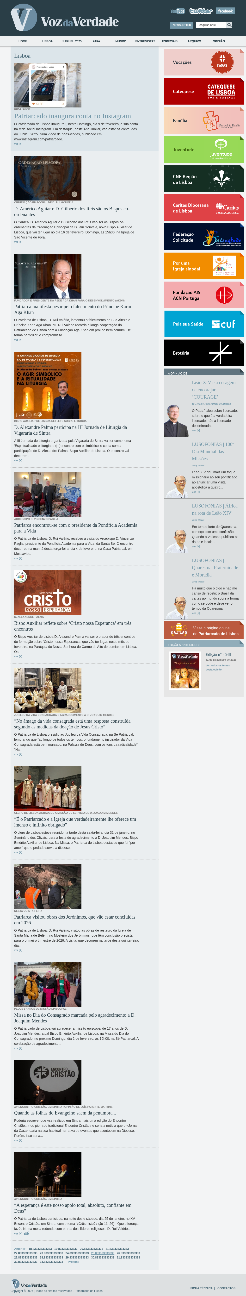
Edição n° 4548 (218, 654)
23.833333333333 (51, 1253)
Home (22, 41)
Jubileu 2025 (71, 41)
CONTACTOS (226, 1288)
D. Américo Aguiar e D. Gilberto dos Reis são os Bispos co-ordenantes (72, 211)
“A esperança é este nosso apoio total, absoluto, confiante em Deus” (72, 1208)
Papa (96, 41)
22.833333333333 (25, 1253)
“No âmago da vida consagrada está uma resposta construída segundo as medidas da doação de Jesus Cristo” (72, 723)
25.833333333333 (102, 1253)
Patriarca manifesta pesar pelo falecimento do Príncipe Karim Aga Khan (73, 309)
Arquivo (194, 41)
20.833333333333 (91, 1249)
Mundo (120, 41)
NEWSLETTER (182, 25)
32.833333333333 (25, 1262)
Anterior (19, 1249)
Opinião (219, 41)
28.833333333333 (51, 1257)
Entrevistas (145, 41)
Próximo (74, 1262)
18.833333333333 (40, 1249)
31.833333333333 (128, 1257)
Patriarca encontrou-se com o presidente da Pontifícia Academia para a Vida (75, 527)
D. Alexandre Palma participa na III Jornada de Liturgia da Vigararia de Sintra (70, 430)
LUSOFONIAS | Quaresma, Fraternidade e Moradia (215, 567)
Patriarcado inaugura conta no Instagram (72, 116)
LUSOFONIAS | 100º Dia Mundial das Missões (213, 451)
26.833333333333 (128, 1253)
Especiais (170, 41)
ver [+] (18, 143)
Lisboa (47, 41)
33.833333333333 (51, 1262)
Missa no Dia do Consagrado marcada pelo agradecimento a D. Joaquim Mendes (74, 1017)
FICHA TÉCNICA (202, 1288)
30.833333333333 (102, 1257)
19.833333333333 (66, 1249)
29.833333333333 (77, 1257)
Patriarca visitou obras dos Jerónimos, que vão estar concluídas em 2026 (74, 919)
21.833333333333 (117, 1249)
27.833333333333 (25, 1257)
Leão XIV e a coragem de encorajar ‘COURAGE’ (214, 390)
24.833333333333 (77, 1253)
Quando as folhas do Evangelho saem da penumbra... (65, 1112)
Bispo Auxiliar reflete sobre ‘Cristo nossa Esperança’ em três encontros (72, 626)
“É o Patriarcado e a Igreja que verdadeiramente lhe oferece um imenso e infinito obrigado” (75, 821)
